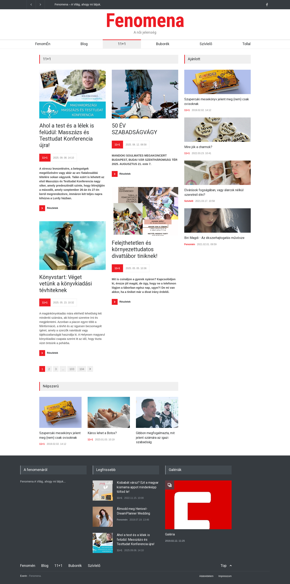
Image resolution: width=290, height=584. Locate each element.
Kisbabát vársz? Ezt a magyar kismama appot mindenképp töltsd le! (137, 487)
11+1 (122, 44)
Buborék (162, 44)
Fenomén (189, 244)
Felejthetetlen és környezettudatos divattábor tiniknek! (134, 249)
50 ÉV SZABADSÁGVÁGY (134, 128)
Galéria (170, 534)
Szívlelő (188, 201)
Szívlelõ (206, 44)
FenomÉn (42, 44)
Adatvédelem (206, 576)
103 (71, 369)
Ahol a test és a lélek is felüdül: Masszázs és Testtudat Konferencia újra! (66, 135)
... (63, 369)
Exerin (23, 576)
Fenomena (145, 20)
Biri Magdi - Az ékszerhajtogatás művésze (214, 238)
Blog (84, 44)
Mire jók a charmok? (198, 147)
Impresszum (225, 576)
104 (81, 369)
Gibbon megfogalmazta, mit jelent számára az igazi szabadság (155, 437)
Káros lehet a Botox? (102, 433)
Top (224, 565)
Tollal (246, 44)
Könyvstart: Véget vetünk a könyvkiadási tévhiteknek (65, 284)
